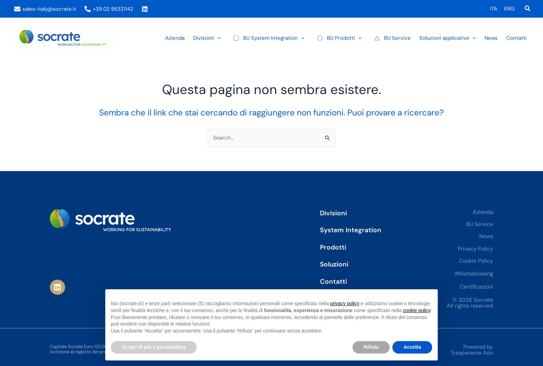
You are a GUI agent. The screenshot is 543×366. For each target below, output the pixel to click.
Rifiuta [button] (371, 347)
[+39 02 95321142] (108, 9)
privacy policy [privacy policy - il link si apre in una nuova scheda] (344, 303)
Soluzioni (334, 264)
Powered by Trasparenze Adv (472, 350)
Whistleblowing (473, 273)
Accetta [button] (412, 347)
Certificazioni (476, 286)
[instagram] (146, 9)
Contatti (333, 281)
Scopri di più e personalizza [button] (154, 347)
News (486, 236)
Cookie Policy (476, 260)
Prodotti (333, 247)
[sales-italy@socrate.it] (45, 9)
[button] (528, 8)
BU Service (479, 224)
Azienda (483, 212)
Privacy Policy (475, 248)
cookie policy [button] (416, 310)
